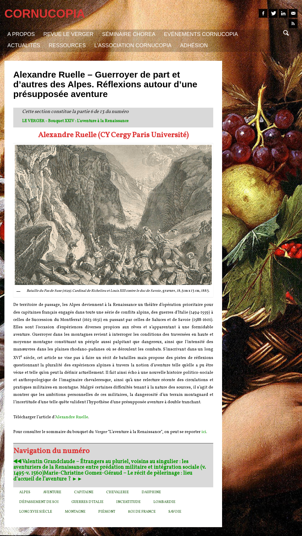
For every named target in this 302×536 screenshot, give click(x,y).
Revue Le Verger (68, 34)
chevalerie (117, 492)
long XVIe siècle (35, 511)
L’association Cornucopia (133, 45)
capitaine (83, 492)
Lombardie (164, 502)
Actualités (23, 45)
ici (203, 432)
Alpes (24, 492)
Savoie (174, 511)
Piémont (106, 511)
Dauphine (151, 492)
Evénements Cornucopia (201, 34)
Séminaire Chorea (128, 34)
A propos (21, 34)
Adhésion (194, 45)
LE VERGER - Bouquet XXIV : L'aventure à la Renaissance (75, 121)
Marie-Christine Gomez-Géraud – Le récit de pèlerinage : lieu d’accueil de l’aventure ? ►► (102, 476)
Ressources (67, 45)
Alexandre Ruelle (71, 417)
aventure (52, 492)
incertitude (128, 502)
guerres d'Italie (87, 502)
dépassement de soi (39, 502)
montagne (75, 511)
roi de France (142, 511)
